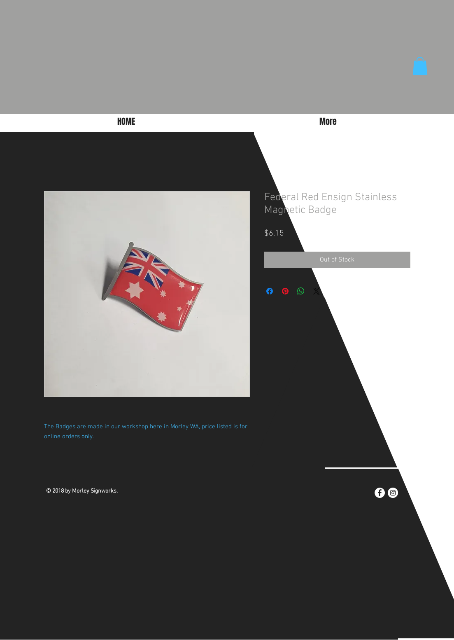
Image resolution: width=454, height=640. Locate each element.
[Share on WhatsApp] (301, 291)
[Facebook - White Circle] (380, 493)
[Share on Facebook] (270, 291)
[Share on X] (316, 291)
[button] (420, 66)
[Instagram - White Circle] (393, 493)
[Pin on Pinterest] (285, 291)
